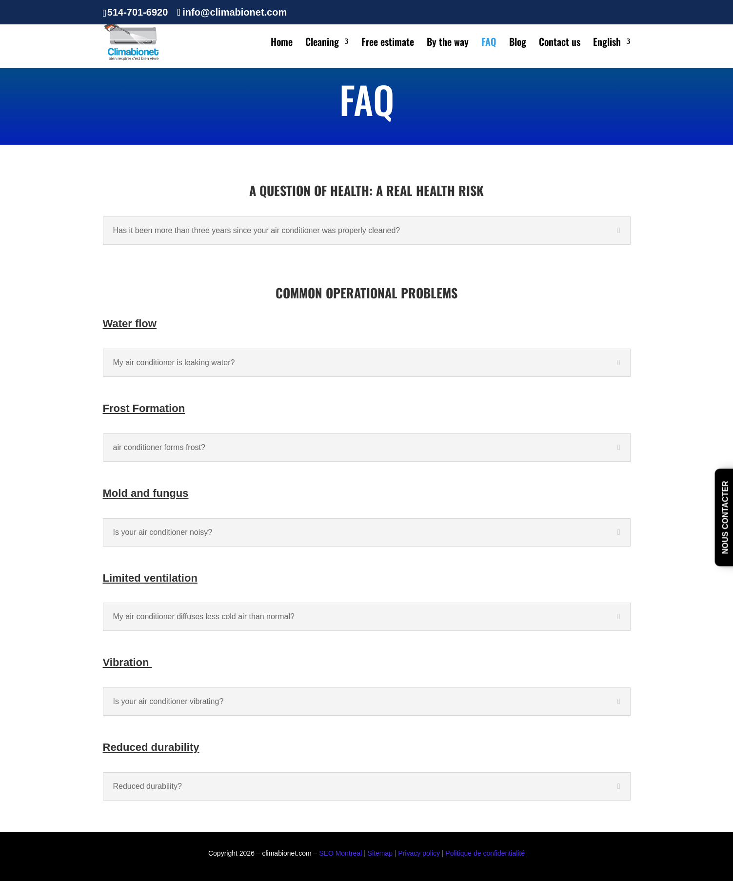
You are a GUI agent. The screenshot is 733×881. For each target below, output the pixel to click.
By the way (448, 43)
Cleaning (322, 43)
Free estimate (387, 43)
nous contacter (725, 517)
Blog (517, 43)
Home (282, 43)
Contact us (559, 43)
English (607, 43)
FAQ (488, 43)
